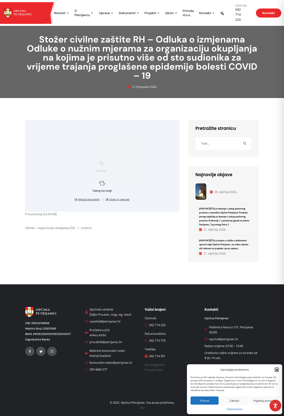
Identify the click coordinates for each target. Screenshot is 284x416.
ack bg (142, 408)
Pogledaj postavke (264, 400)
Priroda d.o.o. (188, 13)
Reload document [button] (87, 199)
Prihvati (204, 400)
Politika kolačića (235, 408)
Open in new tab (118, 199)
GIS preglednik (154, 365)
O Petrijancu (82, 13)
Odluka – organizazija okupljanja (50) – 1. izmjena (58, 228)
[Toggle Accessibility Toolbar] (275, 405)
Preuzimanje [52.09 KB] (41, 214)
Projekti (150, 13)
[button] (277, 369)
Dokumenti (127, 13)
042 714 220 (238, 14)
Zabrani (234, 400)
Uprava (104, 13)
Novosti (60, 13)
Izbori (169, 13)
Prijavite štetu (154, 370)
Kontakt (205, 13)
